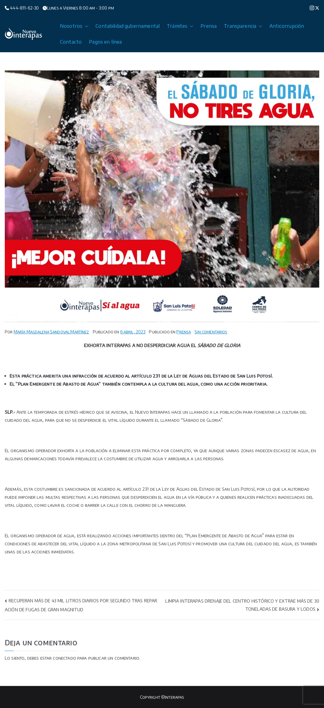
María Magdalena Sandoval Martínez (51, 331)
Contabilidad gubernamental (127, 26)
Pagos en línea (105, 42)
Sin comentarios (211, 331)
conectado (64, 658)
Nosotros (74, 26)
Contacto (71, 42)
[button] (85, 26)
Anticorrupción (286, 26)
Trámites (180, 26)
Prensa (208, 26)
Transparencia (243, 26)
